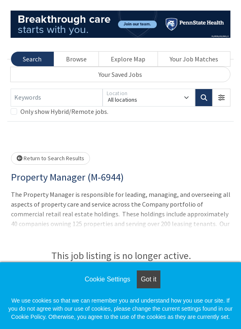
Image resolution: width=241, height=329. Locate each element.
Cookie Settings (107, 279)
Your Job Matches (194, 59)
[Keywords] (57, 98)
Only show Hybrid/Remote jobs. (64, 111)
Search (32, 59)
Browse (76, 59)
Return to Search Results (50, 158)
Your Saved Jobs (120, 74)
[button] (221, 98)
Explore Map (128, 59)
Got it (148, 279)
